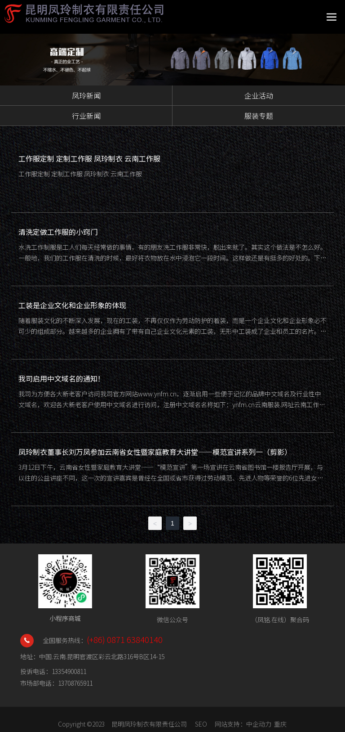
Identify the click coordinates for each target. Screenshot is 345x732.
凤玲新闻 (86, 95)
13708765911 (75, 682)
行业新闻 (86, 115)
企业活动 (258, 95)
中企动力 (258, 723)
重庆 (280, 723)
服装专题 (258, 115)
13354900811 (69, 671)
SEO (201, 723)
